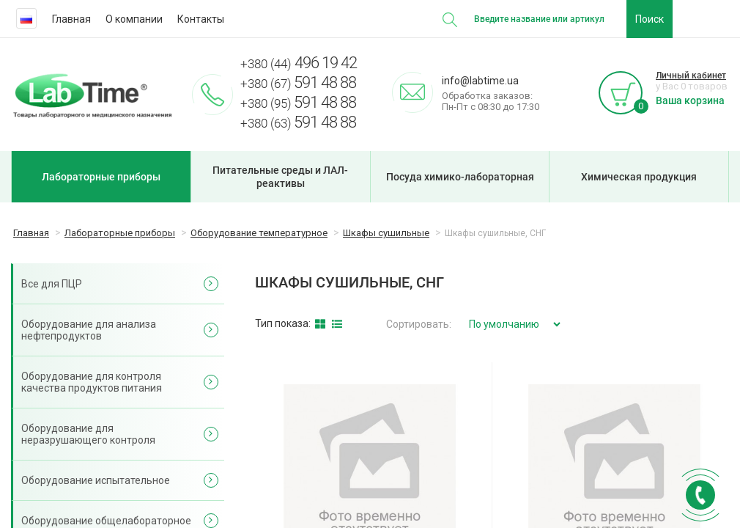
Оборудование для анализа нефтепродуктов (88, 330)
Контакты (200, 19)
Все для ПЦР (51, 284)
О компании (134, 19)
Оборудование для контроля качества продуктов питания (91, 382)
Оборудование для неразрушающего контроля (88, 434)
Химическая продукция (639, 177)
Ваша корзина (690, 100)
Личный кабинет (691, 75)
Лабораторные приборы (101, 177)
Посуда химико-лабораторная (460, 177)
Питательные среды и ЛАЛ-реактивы (280, 176)
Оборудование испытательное (95, 480)
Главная (71, 19)
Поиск (649, 19)
